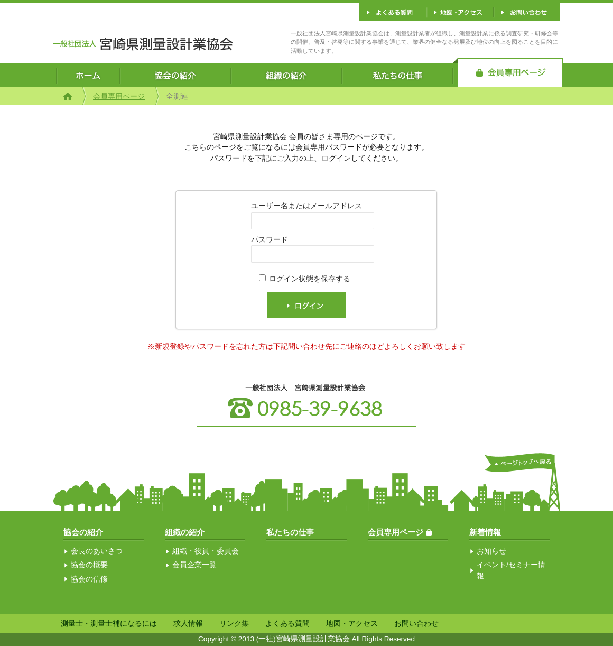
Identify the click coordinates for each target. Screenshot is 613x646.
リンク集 (234, 623)
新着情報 (485, 532)
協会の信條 (89, 579)
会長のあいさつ (97, 551)
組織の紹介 (185, 532)
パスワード (269, 240)
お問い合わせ (416, 623)
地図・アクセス (352, 623)
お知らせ (491, 551)
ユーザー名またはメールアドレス (306, 206)
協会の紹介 (83, 532)
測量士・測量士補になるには (109, 623)
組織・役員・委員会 (205, 551)
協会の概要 (89, 565)
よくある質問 (287, 623)
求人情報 (188, 623)
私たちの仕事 (290, 532)
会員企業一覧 (194, 565)
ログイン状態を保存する (309, 279)
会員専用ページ (119, 96)
